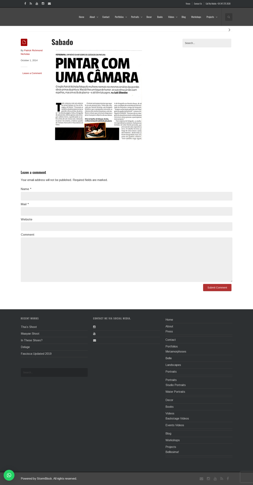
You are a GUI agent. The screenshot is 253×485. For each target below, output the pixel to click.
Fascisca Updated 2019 (36, 353)
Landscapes (173, 364)
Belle (168, 358)
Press (169, 331)
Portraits (137, 17)
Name (26, 189)
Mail (25, 204)
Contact (105, 17)
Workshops (196, 17)
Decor (149, 17)
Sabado (62, 41)
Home (81, 17)
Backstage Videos (177, 418)
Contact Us (198, 3)
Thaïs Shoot (29, 326)
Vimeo (188, 3)
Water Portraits (175, 391)
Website (26, 219)
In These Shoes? (31, 340)
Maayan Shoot (30, 333)
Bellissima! (172, 452)
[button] (9, 475)
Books (160, 17)
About (94, 17)
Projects (212, 17)
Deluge (25, 347)
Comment (27, 234)
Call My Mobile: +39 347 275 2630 (218, 3)
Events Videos (174, 425)
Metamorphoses (175, 351)
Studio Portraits (175, 385)
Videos (173, 17)
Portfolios (121, 17)
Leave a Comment (32, 73)
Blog (184, 17)
